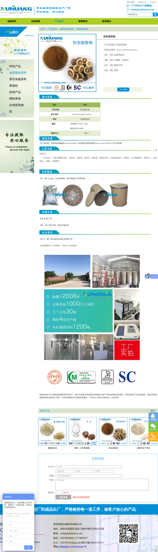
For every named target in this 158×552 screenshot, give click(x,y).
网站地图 (130, 2)
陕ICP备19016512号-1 (92, 542)
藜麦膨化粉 (52, 448)
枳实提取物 (113, 448)
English (153, 2)
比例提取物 (16, 105)
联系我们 (106, 21)
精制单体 (15, 98)
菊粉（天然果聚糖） (83, 448)
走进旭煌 (35, 21)
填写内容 (102, 484)
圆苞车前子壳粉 (143, 448)
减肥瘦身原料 (18, 72)
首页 (42, 29)
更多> (153, 411)
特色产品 (15, 66)
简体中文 (142, 2)
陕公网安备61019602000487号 (71, 547)
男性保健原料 (18, 79)
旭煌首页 (11, 21)
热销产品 (15, 92)
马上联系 (123, 89)
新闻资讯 (82, 21)
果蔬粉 (13, 85)
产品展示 (59, 21)
